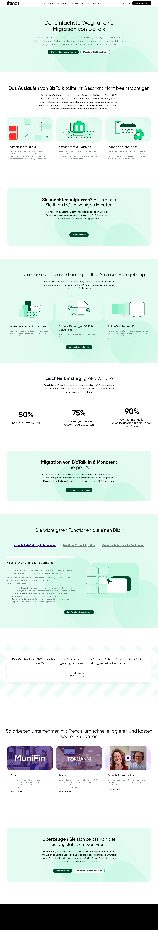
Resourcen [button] (97, 3)
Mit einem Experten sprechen (89, 871)
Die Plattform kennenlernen (63, 52)
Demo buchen (141, 3)
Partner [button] (84, 3)
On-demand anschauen (79, 490)
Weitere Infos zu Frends (79, 347)
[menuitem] (123, 3)
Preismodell (73, 3)
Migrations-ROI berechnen (95, 52)
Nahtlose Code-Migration (79, 545)
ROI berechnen (79, 234)
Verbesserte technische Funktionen (123, 545)
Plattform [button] (47, 3)
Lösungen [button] (60, 3)
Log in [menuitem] (128, 3)
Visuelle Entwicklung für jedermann (35, 545)
